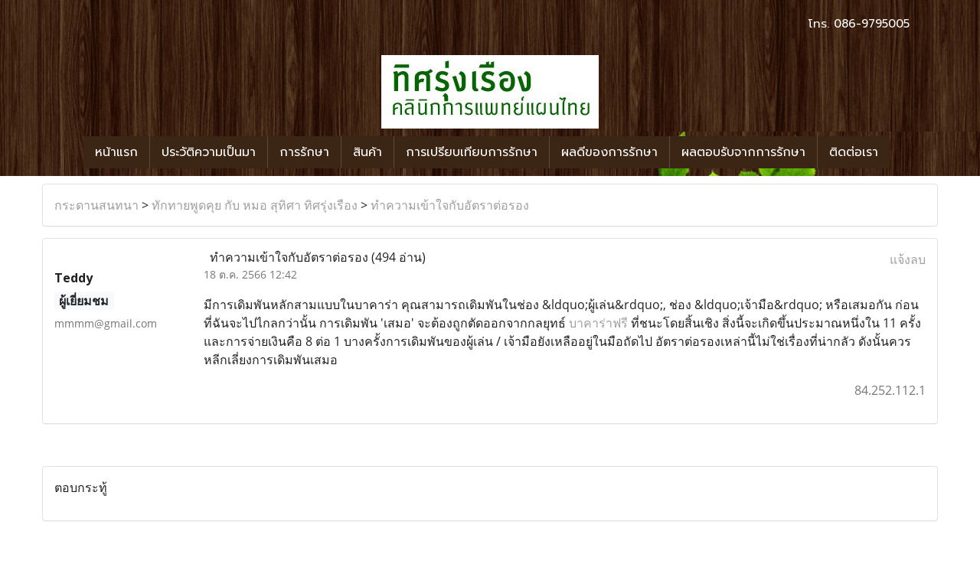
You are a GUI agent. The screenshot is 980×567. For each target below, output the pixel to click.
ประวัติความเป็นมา (209, 152)
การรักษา (304, 152)
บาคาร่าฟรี (598, 322)
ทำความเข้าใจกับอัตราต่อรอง (450, 205)
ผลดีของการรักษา (609, 152)
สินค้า (367, 152)
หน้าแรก (116, 152)
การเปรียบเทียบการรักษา (471, 152)
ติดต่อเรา (853, 152)
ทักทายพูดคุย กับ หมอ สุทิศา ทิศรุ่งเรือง (255, 205)
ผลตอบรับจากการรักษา (743, 152)
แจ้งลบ (908, 259)
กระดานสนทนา (96, 205)
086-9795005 (872, 23)
